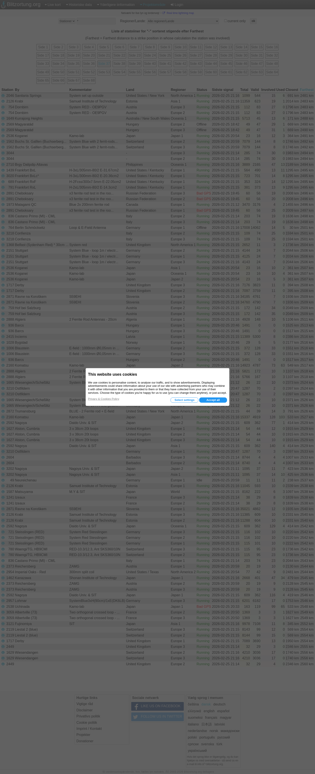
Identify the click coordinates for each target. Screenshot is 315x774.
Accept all (213, 400)
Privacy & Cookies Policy (103, 398)
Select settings (184, 400)
